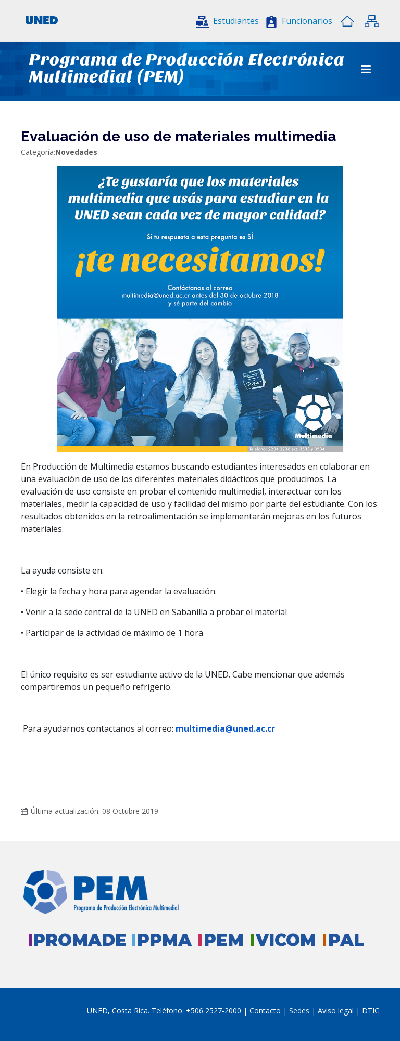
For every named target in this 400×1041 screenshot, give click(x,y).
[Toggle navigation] (366, 69)
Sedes (300, 1011)
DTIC (370, 1011)
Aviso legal (336, 1011)
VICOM (286, 940)
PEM (224, 940)
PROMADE (80, 940)
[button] (227, 21)
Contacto (266, 1011)
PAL (346, 940)
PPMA (164, 940)
